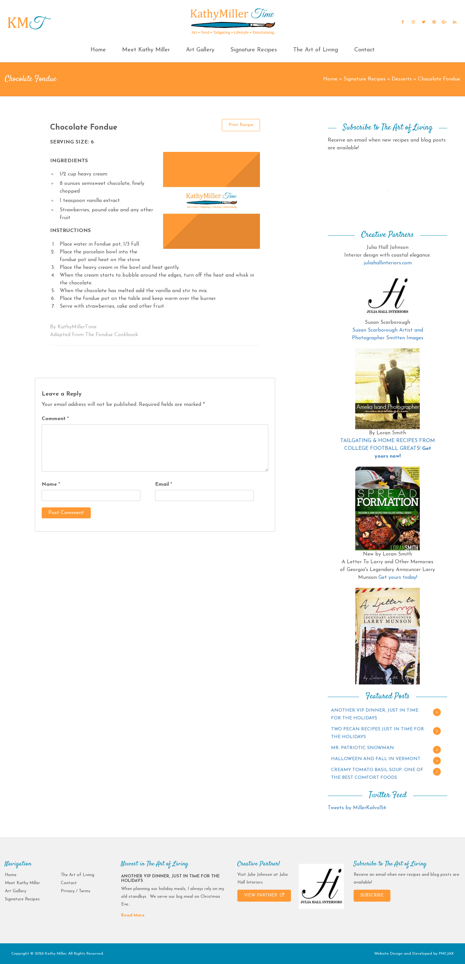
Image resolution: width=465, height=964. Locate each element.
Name (51, 484)
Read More (133, 915)
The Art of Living (315, 50)
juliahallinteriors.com (388, 263)
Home (98, 50)
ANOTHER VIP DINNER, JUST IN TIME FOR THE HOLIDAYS (374, 714)
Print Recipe (241, 124)
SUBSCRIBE (372, 895)
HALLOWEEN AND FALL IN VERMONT (375, 759)
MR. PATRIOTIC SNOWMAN (362, 748)
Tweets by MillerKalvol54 (357, 807)
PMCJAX (446, 954)
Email (163, 484)
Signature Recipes (253, 50)
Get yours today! (397, 577)
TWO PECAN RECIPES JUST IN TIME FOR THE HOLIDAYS (377, 733)
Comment (55, 418)
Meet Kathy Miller (146, 50)
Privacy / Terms (75, 891)
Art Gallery (200, 50)
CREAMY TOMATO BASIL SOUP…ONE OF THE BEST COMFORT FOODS (377, 774)
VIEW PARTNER (264, 895)
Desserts (402, 79)
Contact (364, 50)
